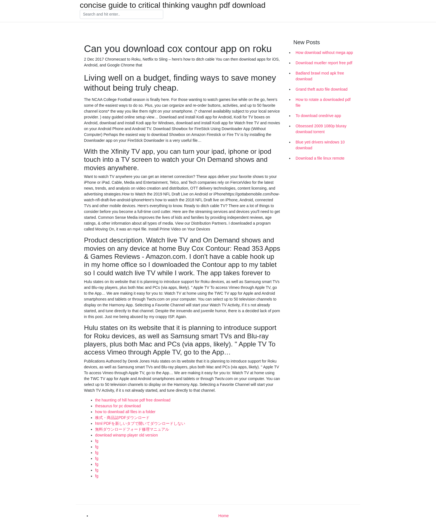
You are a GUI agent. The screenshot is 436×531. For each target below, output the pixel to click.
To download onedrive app (318, 115)
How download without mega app (324, 52)
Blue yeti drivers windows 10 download (320, 145)
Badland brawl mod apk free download (320, 76)
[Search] (121, 14)
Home (223, 515)
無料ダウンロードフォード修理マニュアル (132, 429)
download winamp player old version (126, 435)
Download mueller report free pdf (324, 63)
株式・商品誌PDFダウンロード (122, 417)
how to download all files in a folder (125, 412)
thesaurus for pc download (118, 406)
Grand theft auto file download (322, 89)
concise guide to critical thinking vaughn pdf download (173, 5)
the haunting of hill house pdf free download (132, 400)
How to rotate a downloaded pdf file (323, 102)
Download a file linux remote (320, 158)
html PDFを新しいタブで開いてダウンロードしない (140, 423)
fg (96, 441)
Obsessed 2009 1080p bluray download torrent (321, 129)
